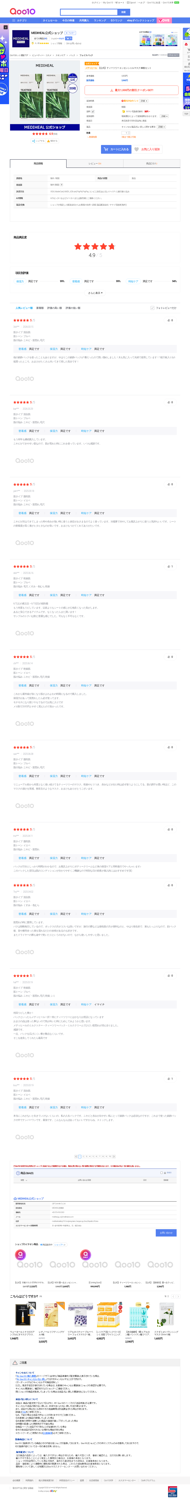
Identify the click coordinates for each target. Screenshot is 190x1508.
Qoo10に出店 (153, 2)
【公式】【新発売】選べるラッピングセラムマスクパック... (160, 1282)
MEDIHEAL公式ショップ (47, 33)
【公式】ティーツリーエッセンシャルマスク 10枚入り (127, 1282)
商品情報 (38, 163)
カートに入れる (116, 149)
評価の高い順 (54, 308)
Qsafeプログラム (148, 1480)
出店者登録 (94, 1480)
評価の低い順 (73, 308)
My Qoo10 (108, 2)
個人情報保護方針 (46, 1480)
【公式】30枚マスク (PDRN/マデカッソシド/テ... (29, 1282)
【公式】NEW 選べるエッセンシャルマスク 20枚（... (62, 1282)
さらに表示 (94, 293)
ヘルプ (141, 2)
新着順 (40, 308)
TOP (186, 114)
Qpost (133, 2)
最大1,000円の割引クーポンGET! (131, 90)
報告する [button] (53, 141)
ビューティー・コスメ (41, 55)
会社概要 (16, 1480)
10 (110, 1156)
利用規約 (29, 1480)
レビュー (95, 163)
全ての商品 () (40, 38)
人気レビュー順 (24, 308)
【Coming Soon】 (95, 1282)
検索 (123, 12)
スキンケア (60, 55)
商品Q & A (151, 163)
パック (72, 55)
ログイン (96, 2)
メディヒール (91, 68)
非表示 (169, 1173)
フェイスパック (86, 55)
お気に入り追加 (147, 149)
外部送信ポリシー (67, 1480)
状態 (22, 1180)
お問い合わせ (166, 1232)
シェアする (40, 141)
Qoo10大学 (168, 2)
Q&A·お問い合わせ (73, 43)
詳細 (143, 101)
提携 (82, 1480)
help (61, 184)
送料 (90, 111)
